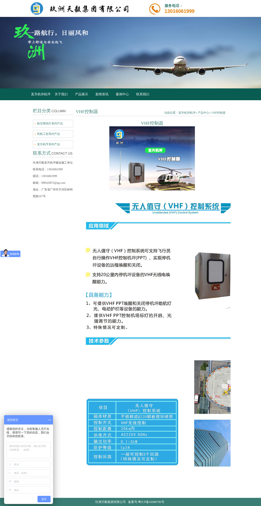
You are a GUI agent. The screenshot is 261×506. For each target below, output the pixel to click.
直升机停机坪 (41, 94)
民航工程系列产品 (48, 133)
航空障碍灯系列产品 (50, 123)
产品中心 (203, 112)
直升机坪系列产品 (48, 144)
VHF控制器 (218, 112)
